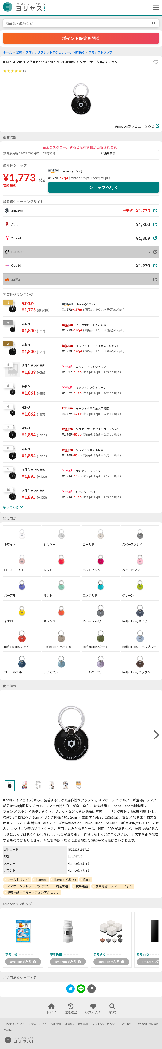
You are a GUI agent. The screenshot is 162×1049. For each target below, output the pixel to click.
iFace (86, 879)
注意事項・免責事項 (76, 1024)
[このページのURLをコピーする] (91, 989)
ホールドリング (18, 879)
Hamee (41, 879)
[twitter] (70, 990)
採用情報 (56, 1024)
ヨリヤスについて (14, 1024)
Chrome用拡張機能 (147, 1024)
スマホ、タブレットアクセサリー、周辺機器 (55, 52)
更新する (108, 153)
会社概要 (127, 1024)
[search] (154, 23)
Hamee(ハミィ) (72, 171)
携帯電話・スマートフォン (113, 886)
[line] (81, 990)
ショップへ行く (103, 187)
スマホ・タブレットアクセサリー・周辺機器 (37, 886)
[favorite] (156, 62)
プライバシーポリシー (104, 1024)
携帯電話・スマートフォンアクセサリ (33, 892)
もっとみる (13, 507)
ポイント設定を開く (81, 38)
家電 (19, 52)
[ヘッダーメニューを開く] (155, 7)
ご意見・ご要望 (37, 1024)
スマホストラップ (100, 52)
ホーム (7, 52)
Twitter (8, 1030)
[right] (156, 735)
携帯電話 (82, 886)
